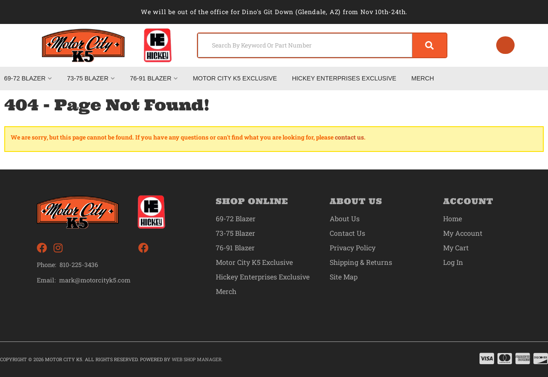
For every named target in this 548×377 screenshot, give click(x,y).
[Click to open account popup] (505, 45)
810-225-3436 (79, 265)
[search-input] (305, 45)
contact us (349, 137)
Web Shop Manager (196, 359)
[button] (322, 45)
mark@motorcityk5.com (95, 280)
